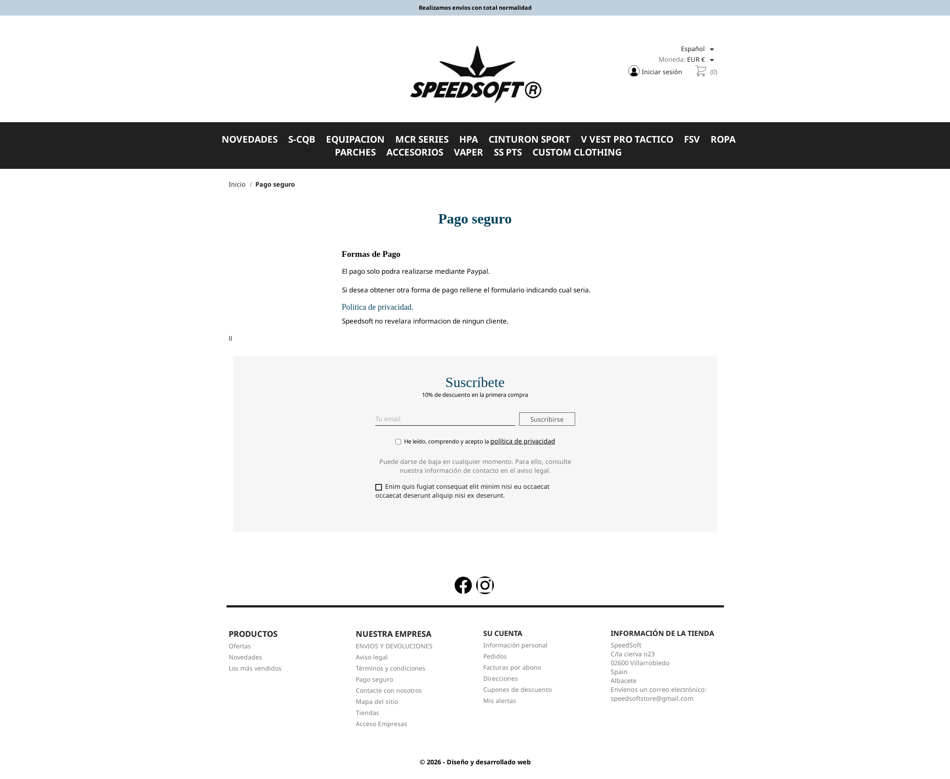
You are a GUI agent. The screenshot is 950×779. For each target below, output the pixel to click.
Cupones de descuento (517, 692)
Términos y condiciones (390, 671)
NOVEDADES (250, 140)
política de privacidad (522, 443)
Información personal (515, 648)
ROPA (723, 140)
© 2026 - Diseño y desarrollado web (475, 765)
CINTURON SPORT (529, 140)
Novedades (245, 660)
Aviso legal (372, 660)
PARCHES (355, 153)
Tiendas (367, 715)
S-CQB (301, 140)
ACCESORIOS (414, 153)
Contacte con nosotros (389, 693)
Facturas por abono (512, 670)
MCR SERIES (422, 140)
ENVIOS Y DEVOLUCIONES (394, 649)
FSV (692, 140)
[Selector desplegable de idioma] (699, 50)
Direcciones (500, 681)
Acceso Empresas (381, 727)
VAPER (468, 153)
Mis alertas (499, 703)
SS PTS (508, 153)
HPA (468, 140)
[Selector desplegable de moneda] (702, 61)
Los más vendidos (255, 671)
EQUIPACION (355, 140)
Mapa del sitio (377, 704)
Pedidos (495, 659)
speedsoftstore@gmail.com (652, 701)
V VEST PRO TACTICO (627, 140)
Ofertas (240, 649)
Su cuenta (502, 636)
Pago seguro (374, 682)
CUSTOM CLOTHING (577, 153)
